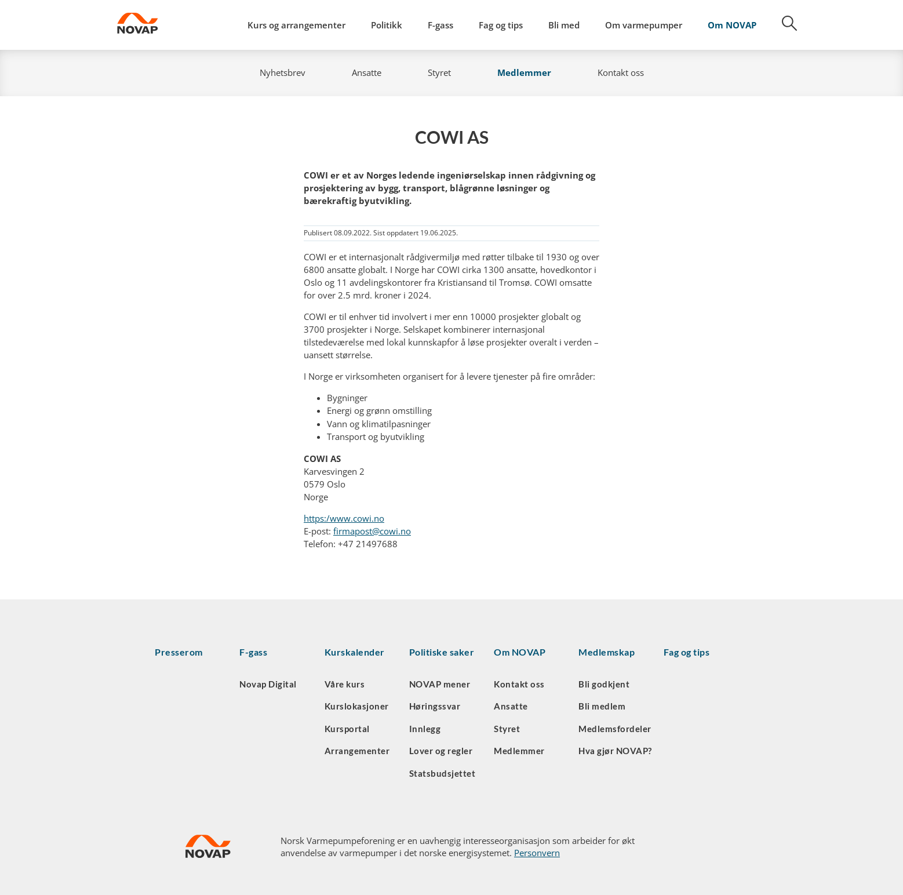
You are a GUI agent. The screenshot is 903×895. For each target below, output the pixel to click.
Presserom (179, 651)
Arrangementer (357, 750)
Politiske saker (442, 651)
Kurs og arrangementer (296, 25)
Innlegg (425, 728)
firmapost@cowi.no (372, 531)
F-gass (440, 25)
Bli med (564, 25)
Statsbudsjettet (442, 773)
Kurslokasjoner (357, 706)
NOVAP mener (440, 684)
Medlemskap (606, 651)
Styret (439, 72)
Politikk (386, 25)
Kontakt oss (621, 72)
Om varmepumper (643, 25)
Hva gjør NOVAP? (615, 750)
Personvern (537, 852)
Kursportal (347, 728)
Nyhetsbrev (282, 72)
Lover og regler (441, 750)
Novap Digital (268, 684)
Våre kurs (345, 684)
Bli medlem (601, 706)
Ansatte (366, 72)
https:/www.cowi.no (344, 518)
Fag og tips (501, 25)
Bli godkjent (603, 684)
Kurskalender (355, 651)
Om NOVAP (732, 25)
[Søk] (783, 27)
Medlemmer (524, 72)
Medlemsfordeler (614, 728)
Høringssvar (435, 706)
